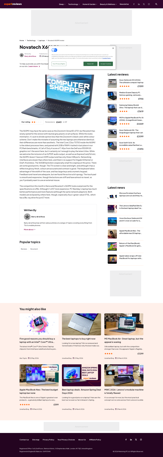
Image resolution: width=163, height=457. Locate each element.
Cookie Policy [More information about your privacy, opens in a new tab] (106, 58)
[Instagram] (148, 4)
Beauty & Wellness (107, 4)
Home (22, 40)
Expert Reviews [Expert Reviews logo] (11, 4)
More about (29, 229)
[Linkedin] (138, 4)
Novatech (34, 249)
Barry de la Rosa (30, 56)
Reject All (90, 64)
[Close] (113, 48)
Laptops (42, 40)
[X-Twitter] (143, 4)
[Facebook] (133, 4)
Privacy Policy (48, 440)
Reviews (24, 249)
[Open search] (156, 4)
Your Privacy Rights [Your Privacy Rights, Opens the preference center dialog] (59, 64)
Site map (35, 440)
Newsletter (124, 4)
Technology (73, 4)
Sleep (61, 4)
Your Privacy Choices (66, 440)
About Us (82, 440)
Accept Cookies (106, 64)
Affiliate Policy (95, 440)
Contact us (24, 440)
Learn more (33, 66)
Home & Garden (89, 4)
